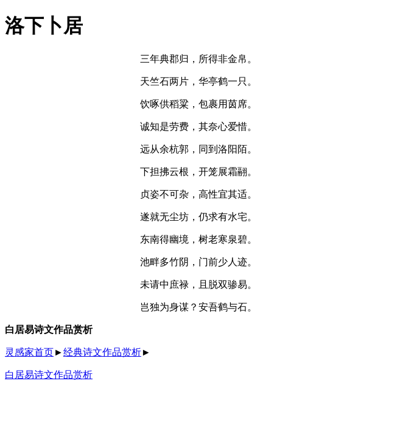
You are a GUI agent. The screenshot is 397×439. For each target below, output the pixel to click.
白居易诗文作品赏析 (49, 374)
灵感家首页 (29, 352)
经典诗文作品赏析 (102, 352)
